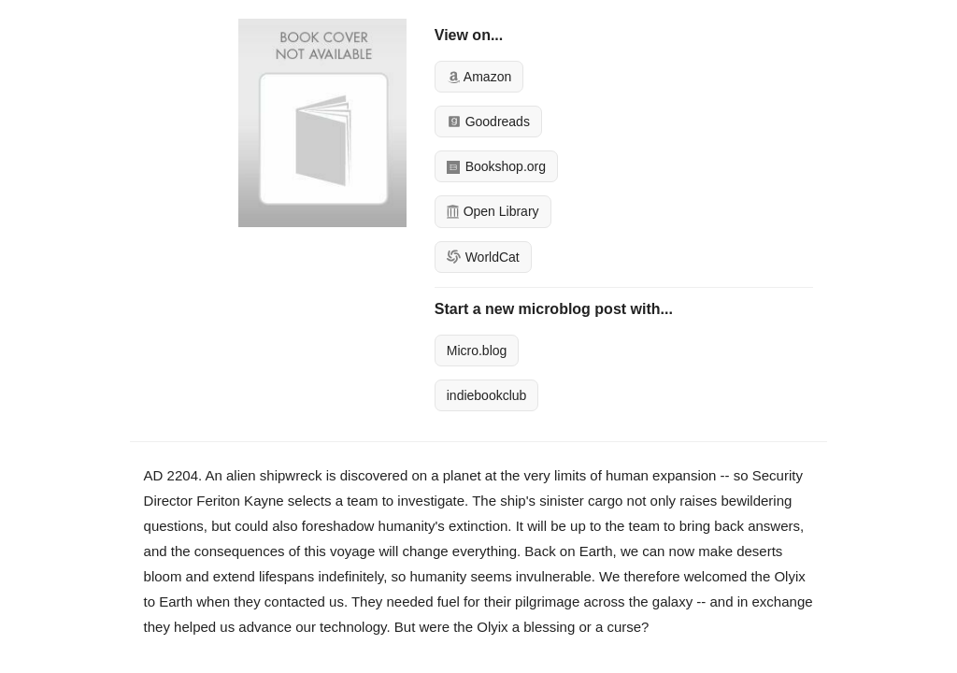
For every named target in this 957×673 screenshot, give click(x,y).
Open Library (493, 211)
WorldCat (483, 257)
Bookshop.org (496, 166)
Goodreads (488, 121)
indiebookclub (487, 395)
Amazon (479, 76)
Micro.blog (477, 350)
